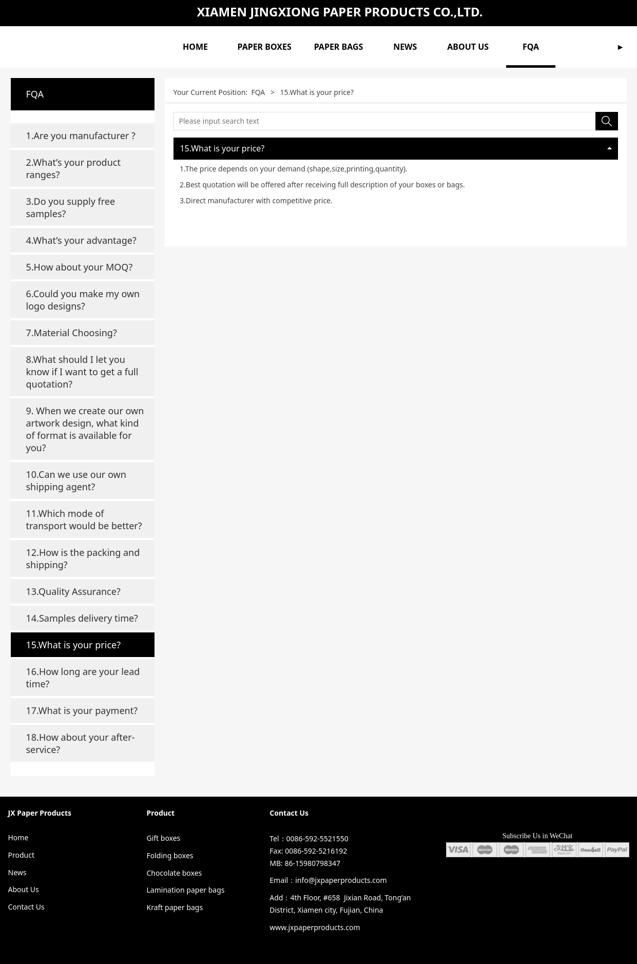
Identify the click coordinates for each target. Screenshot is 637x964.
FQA (531, 46)
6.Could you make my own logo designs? (83, 299)
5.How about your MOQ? (79, 267)
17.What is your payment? (82, 710)
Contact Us (26, 907)
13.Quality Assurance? (73, 591)
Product (21, 855)
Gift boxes (163, 838)
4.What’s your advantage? (81, 240)
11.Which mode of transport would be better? (84, 519)
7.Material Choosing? (71, 332)
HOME (195, 46)
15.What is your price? (73, 645)
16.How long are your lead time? (83, 677)
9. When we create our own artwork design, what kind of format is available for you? (85, 429)
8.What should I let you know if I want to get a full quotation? (82, 371)
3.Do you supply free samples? (70, 207)
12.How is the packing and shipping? (83, 558)
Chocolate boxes (174, 873)
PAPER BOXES (265, 46)
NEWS (405, 46)
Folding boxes (169, 855)
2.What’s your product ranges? (73, 168)
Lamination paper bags (185, 890)
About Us (23, 889)
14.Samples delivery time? (82, 618)
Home (18, 837)
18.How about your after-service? (80, 743)
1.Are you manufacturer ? (81, 135)
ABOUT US (468, 46)
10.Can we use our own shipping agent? (76, 480)
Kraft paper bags (174, 907)
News (17, 872)
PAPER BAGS (338, 46)
